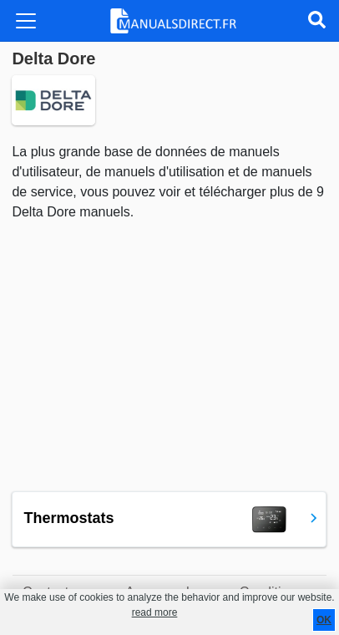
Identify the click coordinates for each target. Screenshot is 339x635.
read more (155, 612)
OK (323, 620)
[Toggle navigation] (25, 20)
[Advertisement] (169, 357)
